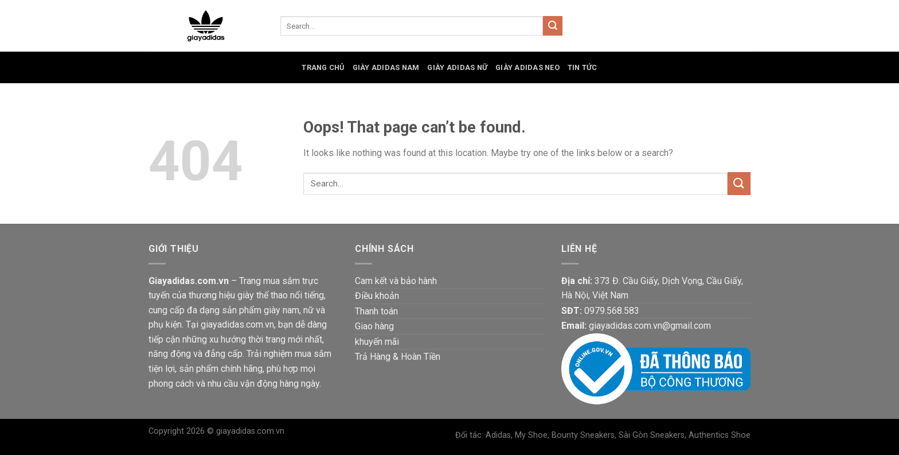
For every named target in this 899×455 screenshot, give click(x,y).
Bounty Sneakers (583, 435)
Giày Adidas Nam (386, 67)
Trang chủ (323, 67)
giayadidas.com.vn (250, 431)
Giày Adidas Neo (527, 67)
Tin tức (582, 67)
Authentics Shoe (720, 435)
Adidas (498, 435)
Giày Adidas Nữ (457, 67)
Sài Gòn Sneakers (652, 435)
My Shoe (531, 435)
